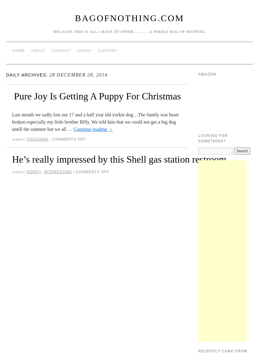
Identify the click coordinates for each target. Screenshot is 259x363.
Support (108, 51)
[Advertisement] (222, 251)
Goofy (34, 172)
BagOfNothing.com (129, 18)
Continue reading (93, 129)
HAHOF (84, 51)
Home (19, 51)
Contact (61, 51)
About (38, 51)
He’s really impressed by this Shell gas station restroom (119, 159)
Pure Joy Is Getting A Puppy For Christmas (97, 96)
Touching (38, 139)
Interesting (58, 172)
